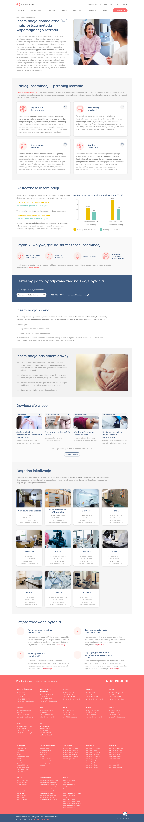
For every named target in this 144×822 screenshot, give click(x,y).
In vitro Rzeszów (21, 799)
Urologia (42, 765)
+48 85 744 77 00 (86, 520)
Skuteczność (36, 10)
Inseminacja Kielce (114, 765)
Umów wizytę (120, 10)
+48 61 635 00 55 (114, 520)
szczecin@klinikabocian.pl (86, 563)
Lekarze (51, 10)
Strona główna (21, 748)
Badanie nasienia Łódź (47, 791)
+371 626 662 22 (45, 733)
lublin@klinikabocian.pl (29, 604)
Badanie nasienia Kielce (47, 797)
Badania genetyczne (46, 763)
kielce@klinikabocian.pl (57, 563)
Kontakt (19, 761)
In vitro (42, 757)
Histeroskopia (67, 745)
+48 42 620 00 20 (114, 561)
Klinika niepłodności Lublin (71, 801)
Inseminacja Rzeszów (115, 767)
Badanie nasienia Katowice (48, 785)
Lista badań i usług (22, 769)
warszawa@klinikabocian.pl (78, 295)
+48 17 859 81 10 (86, 602)
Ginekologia (90, 745)
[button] (43, 642)
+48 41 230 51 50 (58, 561)
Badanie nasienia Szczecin (48, 789)
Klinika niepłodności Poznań (71, 793)
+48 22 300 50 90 (56, 295)
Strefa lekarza (21, 771)
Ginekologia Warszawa (93, 748)
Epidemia (19, 763)
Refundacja (78, 10)
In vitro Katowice (21, 785)
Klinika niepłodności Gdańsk (71, 804)
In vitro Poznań (21, 787)
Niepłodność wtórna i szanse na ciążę (84, 433)
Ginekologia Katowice (93, 752)
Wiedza (92, 10)
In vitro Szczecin (21, 789)
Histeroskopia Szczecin (70, 757)
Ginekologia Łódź (91, 759)
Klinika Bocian (20, 17)
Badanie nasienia (45, 750)
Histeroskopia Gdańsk (69, 759)
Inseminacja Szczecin (115, 757)
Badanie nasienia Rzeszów (48, 799)
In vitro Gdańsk (21, 795)
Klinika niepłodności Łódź (70, 799)
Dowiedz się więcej (123, 818)
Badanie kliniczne (22, 765)
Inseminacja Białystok (115, 750)
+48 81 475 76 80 (29, 602)
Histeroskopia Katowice (70, 752)
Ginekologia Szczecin (93, 757)
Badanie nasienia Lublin (47, 793)
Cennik (18, 759)
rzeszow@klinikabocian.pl (86, 604)
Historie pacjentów (22, 767)
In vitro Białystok (21, 783)
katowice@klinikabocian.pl (29, 563)
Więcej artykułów (72, 454)
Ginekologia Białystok (93, 750)
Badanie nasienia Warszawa (49, 780)
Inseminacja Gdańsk (115, 763)
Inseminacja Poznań (114, 755)
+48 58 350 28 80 (57, 602)
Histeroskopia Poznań (69, 755)
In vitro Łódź (20, 791)
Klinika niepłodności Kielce (71, 806)
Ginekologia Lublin (92, 761)
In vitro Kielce (20, 797)
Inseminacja (43, 755)
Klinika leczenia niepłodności (28, 92)
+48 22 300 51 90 (57, 520)
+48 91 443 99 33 (86, 561)
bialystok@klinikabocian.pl (86, 523)
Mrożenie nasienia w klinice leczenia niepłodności (112, 435)
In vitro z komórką (45, 759)
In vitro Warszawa (22, 780)
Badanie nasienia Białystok (48, 783)
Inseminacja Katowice (115, 752)
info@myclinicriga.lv (46, 735)
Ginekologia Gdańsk (92, 763)
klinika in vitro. (34, 267)
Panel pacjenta (111, 4)
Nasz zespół (20, 750)
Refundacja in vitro (22, 757)
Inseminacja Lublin (114, 761)
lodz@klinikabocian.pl (115, 563)
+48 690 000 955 (94, 4)
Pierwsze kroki (44, 748)
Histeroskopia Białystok (70, 750)
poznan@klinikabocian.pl (115, 523)
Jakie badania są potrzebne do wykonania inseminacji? (29, 435)
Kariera (18, 755)
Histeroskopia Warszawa (70, 748)
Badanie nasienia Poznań (48, 787)
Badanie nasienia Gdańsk (48, 795)
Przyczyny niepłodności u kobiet (57, 433)
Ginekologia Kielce (92, 765)
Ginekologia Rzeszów (93, 767)
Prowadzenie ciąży (46, 761)
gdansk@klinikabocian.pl (58, 604)
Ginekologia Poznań (92, 755)
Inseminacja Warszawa (115, 748)
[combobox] (31, 295)
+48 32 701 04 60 (29, 561)
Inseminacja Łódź (114, 759)
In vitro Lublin (20, 793)
